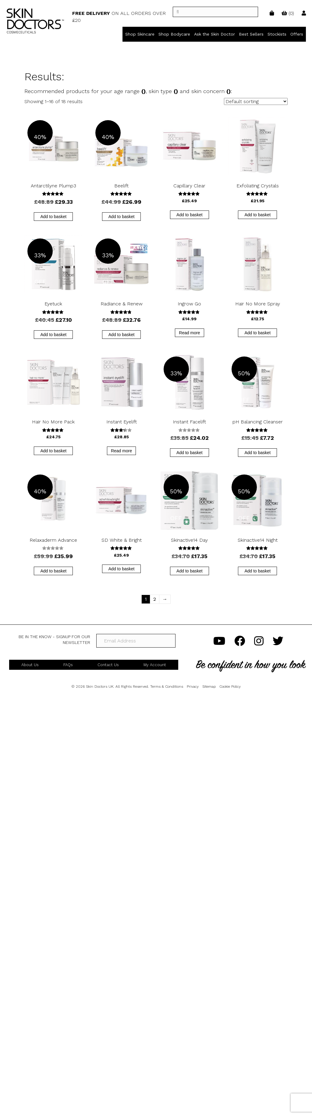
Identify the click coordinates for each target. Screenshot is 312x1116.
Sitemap (209, 686)
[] (215, 12)
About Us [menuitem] (30, 664)
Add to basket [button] (53, 216)
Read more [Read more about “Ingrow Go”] (189, 332)
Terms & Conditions (166, 686)
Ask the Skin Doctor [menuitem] (214, 34)
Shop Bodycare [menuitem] (174, 34)
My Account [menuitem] (155, 664)
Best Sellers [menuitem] (251, 34)
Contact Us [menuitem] (108, 664)
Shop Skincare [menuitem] (139, 34)
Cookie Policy (230, 686)
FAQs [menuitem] (68, 664)
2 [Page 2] (154, 599)
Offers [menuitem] (296, 34)
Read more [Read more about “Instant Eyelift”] (121, 450)
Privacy (193, 686)
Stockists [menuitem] (277, 34)
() (288, 13)
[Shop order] (256, 101)
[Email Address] (136, 641)
